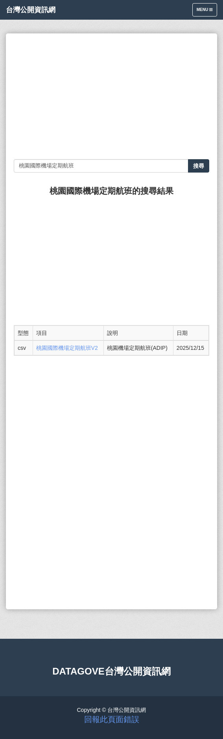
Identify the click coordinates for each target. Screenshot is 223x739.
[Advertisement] (111, 96)
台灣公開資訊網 (30, 10)
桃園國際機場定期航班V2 (67, 348)
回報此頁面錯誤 (111, 719)
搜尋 (198, 166)
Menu (206, 12)
